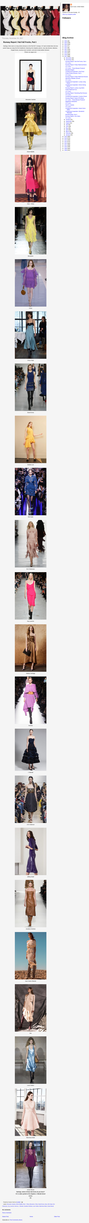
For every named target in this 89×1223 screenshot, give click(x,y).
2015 (65, 138)
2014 (65, 140)
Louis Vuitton (36, 1206)
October (68, 119)
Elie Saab (50, 1204)
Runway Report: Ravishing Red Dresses (76, 93)
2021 (65, 49)
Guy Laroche (11, 1206)
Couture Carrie (24, 9)
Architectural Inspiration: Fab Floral (74, 71)
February (68, 133)
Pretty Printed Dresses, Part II (73, 73)
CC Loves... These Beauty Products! (75, 68)
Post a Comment (6, 1212)
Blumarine (32, 1204)
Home (31, 1216)
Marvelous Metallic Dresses (72, 78)
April (67, 129)
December (69, 58)
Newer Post (5, 1216)
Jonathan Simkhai (28, 1206)
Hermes (16, 1206)
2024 (65, 44)
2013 (65, 141)
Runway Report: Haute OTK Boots (74, 98)
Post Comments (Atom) (16, 1220)
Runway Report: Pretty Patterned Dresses (76, 76)
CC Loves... (68, 63)
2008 (65, 150)
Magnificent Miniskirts (71, 101)
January (68, 135)
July (67, 124)
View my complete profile (69, 14)
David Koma (41, 1204)
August (68, 123)
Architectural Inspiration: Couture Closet (76, 96)
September (69, 121)
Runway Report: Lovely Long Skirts (74, 88)
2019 (65, 53)
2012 (65, 143)
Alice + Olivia (26, 1204)
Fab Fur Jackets (69, 105)
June (67, 126)
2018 (65, 54)
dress (46, 1204)
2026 (65, 41)
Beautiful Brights (69, 70)
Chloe (36, 1204)
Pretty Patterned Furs (71, 89)
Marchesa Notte (43, 1206)
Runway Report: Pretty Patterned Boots (76, 64)
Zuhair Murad (50, 1206)
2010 (65, 146)
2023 (65, 46)
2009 (65, 148)
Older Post (57, 1216)
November (69, 59)
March (68, 131)
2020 (65, 51)
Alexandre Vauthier (11, 1204)
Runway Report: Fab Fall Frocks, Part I (75, 61)
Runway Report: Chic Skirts (72, 116)
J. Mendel (21, 1206)
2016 (65, 136)
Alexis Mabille (19, 1204)
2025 (65, 42)
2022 (65, 48)
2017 (65, 56)
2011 (65, 145)
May (67, 128)
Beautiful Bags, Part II (71, 114)
